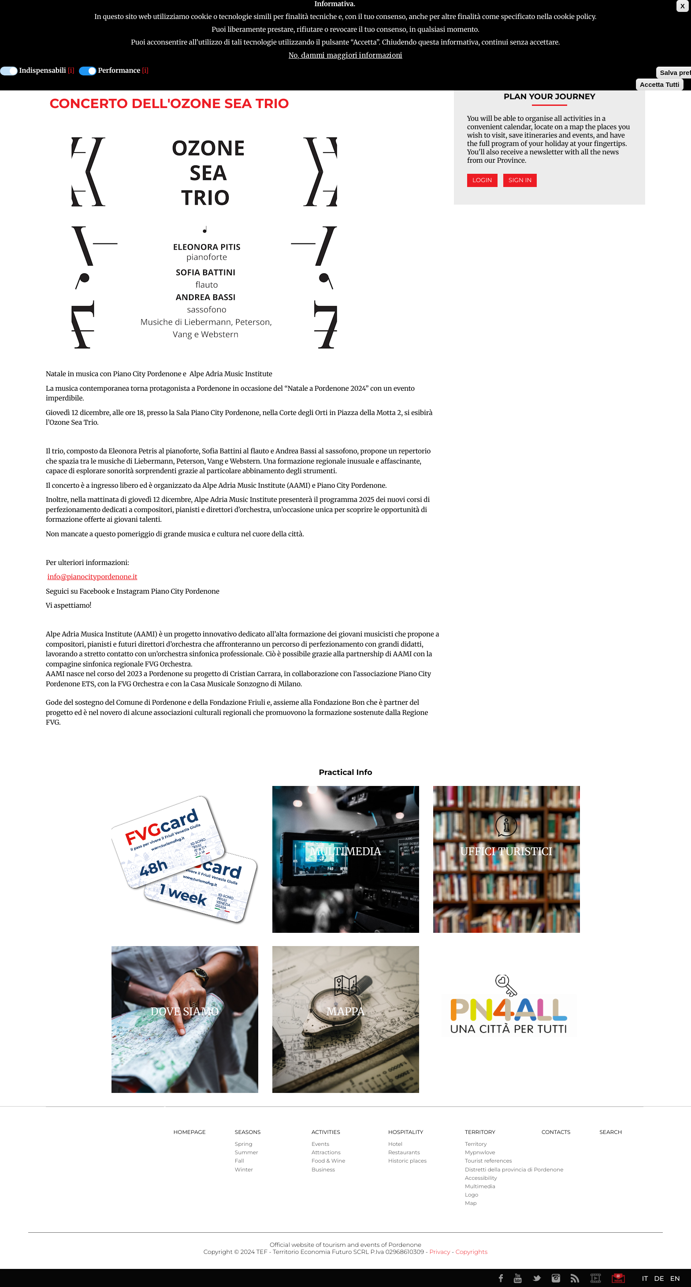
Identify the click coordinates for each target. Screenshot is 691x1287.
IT (645, 1278)
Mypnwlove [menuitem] (480, 1152)
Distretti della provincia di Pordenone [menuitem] (514, 1170)
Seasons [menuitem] (248, 1132)
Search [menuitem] (610, 1132)
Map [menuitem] (471, 1203)
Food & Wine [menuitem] (329, 1161)
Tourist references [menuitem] (488, 1161)
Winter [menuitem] (244, 1170)
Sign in (520, 180)
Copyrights (471, 1252)
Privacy (439, 1252)
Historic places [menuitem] (407, 1161)
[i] (71, 71)
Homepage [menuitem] (190, 1132)
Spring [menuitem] (244, 1144)
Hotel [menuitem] (395, 1144)
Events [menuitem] (320, 1144)
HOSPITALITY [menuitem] (406, 1132)
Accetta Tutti (660, 84)
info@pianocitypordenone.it (92, 577)
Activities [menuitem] (326, 1132)
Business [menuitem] (323, 1170)
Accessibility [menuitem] (481, 1178)
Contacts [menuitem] (556, 1132)
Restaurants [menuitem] (404, 1152)
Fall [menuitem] (239, 1161)
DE (659, 1278)
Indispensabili (42, 71)
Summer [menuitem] (246, 1152)
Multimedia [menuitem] (480, 1186)
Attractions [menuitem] (326, 1152)
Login (482, 180)
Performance (119, 71)
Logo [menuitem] (471, 1195)
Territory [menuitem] (480, 1132)
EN (675, 1278)
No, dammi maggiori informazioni (345, 55)
